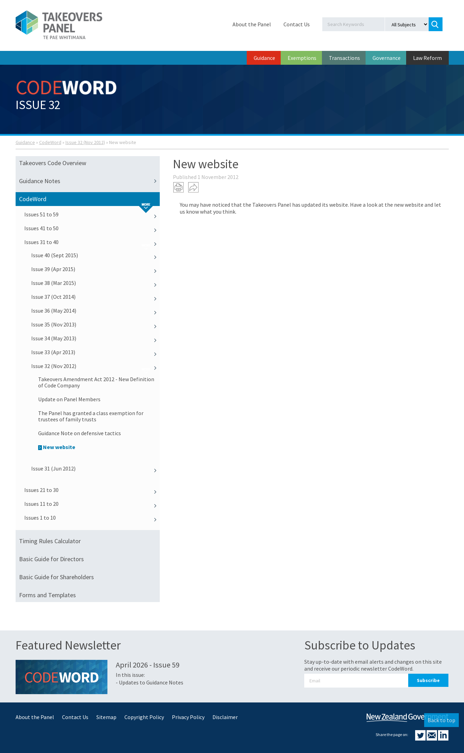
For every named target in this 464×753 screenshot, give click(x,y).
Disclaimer (225, 717)
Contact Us (296, 24)
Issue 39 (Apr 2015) (95, 269)
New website (56, 446)
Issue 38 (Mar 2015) (95, 283)
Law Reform (427, 57)
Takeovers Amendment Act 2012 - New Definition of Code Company (96, 382)
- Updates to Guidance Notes (149, 682)
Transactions (344, 57)
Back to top (441, 720)
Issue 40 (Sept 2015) (95, 255)
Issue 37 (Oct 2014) (95, 297)
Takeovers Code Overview (52, 163)
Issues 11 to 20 (92, 504)
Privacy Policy (188, 717)
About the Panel (252, 24)
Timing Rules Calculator (50, 541)
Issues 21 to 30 (92, 490)
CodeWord (50, 142)
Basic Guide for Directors (51, 559)
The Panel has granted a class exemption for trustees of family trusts (90, 416)
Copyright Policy (144, 717)
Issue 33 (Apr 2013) (95, 352)
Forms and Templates (47, 595)
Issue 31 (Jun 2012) (95, 468)
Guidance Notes (89, 181)
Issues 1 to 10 (92, 517)
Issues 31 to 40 (92, 242)
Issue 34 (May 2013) (95, 338)
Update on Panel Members (69, 399)
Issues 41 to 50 (92, 228)
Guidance (264, 57)
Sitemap (106, 717)
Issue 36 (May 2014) (95, 310)
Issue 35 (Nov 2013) (95, 324)
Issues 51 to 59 (92, 214)
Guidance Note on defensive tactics (79, 433)
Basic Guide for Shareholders (56, 577)
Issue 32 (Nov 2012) (85, 142)
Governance (387, 57)
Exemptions (302, 57)
